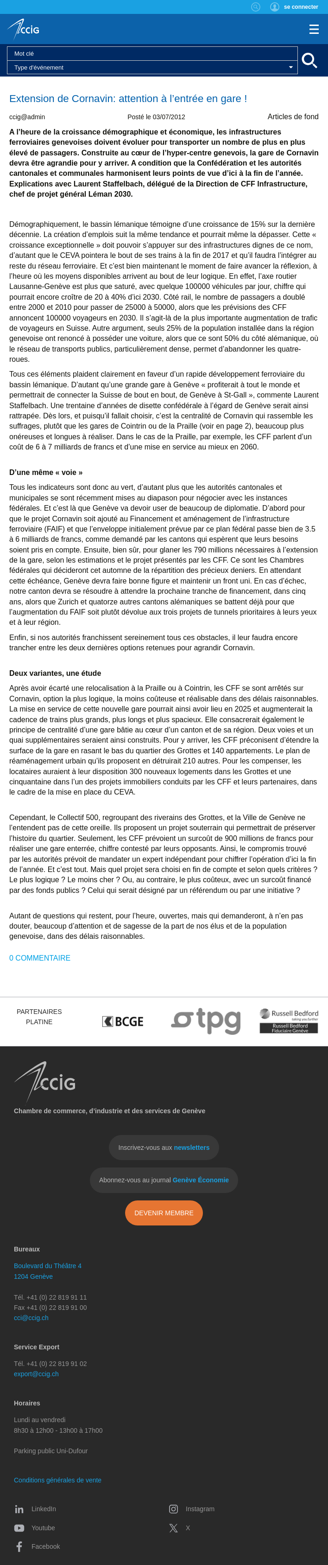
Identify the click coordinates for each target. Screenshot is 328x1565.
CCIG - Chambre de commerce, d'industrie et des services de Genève (23, 30)
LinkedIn (35, 1509)
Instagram (191, 1509)
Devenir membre (164, 1213)
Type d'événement (38, 67)
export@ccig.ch (36, 1374)
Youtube (34, 1528)
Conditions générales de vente (57, 1480)
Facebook (37, 1546)
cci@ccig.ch (31, 1317)
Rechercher (256, 7)
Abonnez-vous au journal (164, 1180)
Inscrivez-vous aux (164, 1147)
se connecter (301, 7)
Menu (314, 29)
